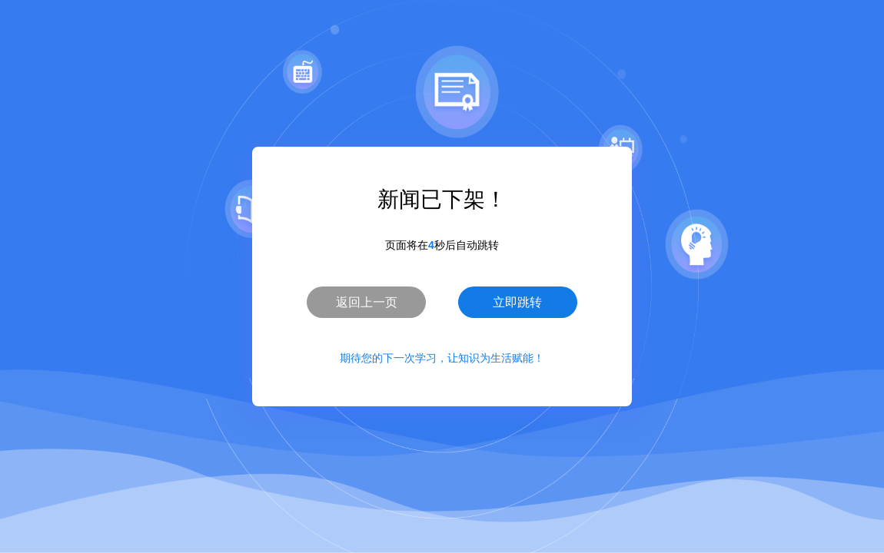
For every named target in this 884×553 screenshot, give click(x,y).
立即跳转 (517, 302)
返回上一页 (366, 302)
